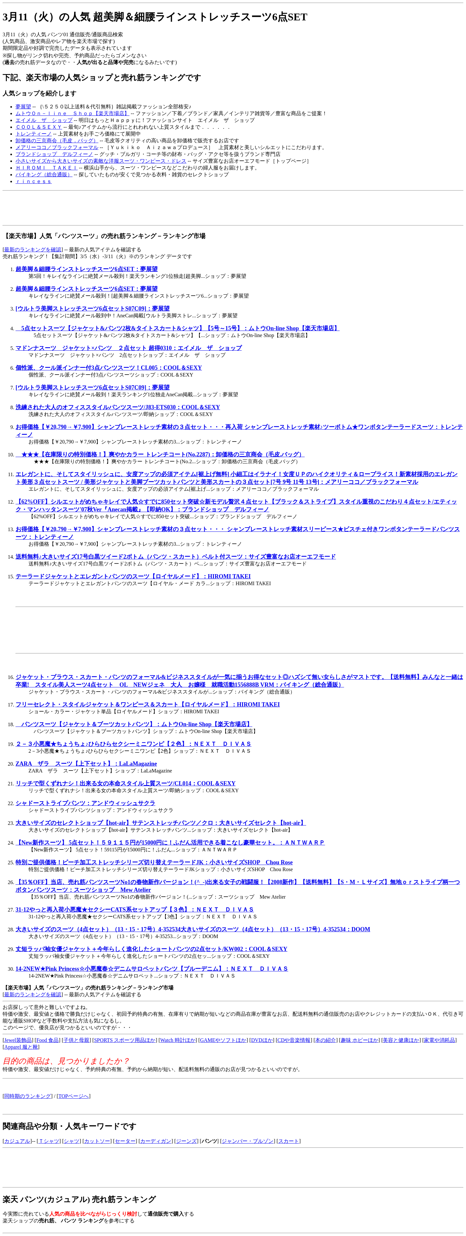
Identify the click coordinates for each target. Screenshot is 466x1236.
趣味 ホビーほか (359, 1040)
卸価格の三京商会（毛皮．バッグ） (57, 140)
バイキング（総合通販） (44, 174)
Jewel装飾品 (17, 1040)
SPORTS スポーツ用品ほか (125, 1040)
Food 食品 (47, 1040)
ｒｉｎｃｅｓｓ (34, 181)
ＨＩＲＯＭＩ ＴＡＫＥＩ (47, 167)
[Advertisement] (120, 208)
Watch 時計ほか (177, 1040)
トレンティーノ (34, 134)
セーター (125, 1141)
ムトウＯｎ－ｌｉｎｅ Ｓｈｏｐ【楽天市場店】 (72, 113)
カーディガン (155, 1141)
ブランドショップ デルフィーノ (54, 154)
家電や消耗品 (439, 1040)
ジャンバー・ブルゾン (247, 1141)
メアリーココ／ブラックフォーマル (57, 147)
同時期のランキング (27, 1096)
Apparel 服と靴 (21, 1047)
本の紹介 (325, 1040)
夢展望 (23, 106)
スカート (288, 1141)
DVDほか (262, 1040)
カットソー (97, 1141)
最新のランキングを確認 (32, 249)
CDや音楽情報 (293, 1040)
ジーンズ (186, 1141)
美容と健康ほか (401, 1040)
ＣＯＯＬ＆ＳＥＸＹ (39, 127)
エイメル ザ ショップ (44, 120)
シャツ (71, 1141)
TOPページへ (73, 1096)
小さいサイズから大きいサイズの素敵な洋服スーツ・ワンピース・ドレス (101, 161)
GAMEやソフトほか (223, 1040)
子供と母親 (76, 1040)
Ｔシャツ (49, 1141)
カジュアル (17, 1141)
